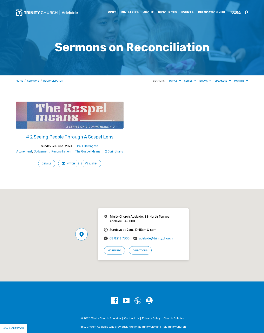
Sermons (33, 80)
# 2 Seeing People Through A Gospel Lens (69, 137)
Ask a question (13, 328)
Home (19, 80)
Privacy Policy (151, 318)
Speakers (222, 80)
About (148, 12)
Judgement (42, 151)
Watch (68, 163)
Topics (175, 80)
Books (205, 80)
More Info (114, 250)
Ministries (130, 12)
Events (187, 12)
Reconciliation (53, 80)
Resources (167, 12)
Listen (91, 163)
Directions (140, 250)
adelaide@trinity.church (156, 238)
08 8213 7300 (120, 238)
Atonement (24, 151)
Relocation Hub (211, 12)
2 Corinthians (114, 151)
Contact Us (131, 318)
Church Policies (174, 318)
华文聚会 (235, 12)
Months (241, 80)
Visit (112, 12)
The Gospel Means (87, 151)
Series (190, 80)
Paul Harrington (87, 146)
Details (47, 163)
